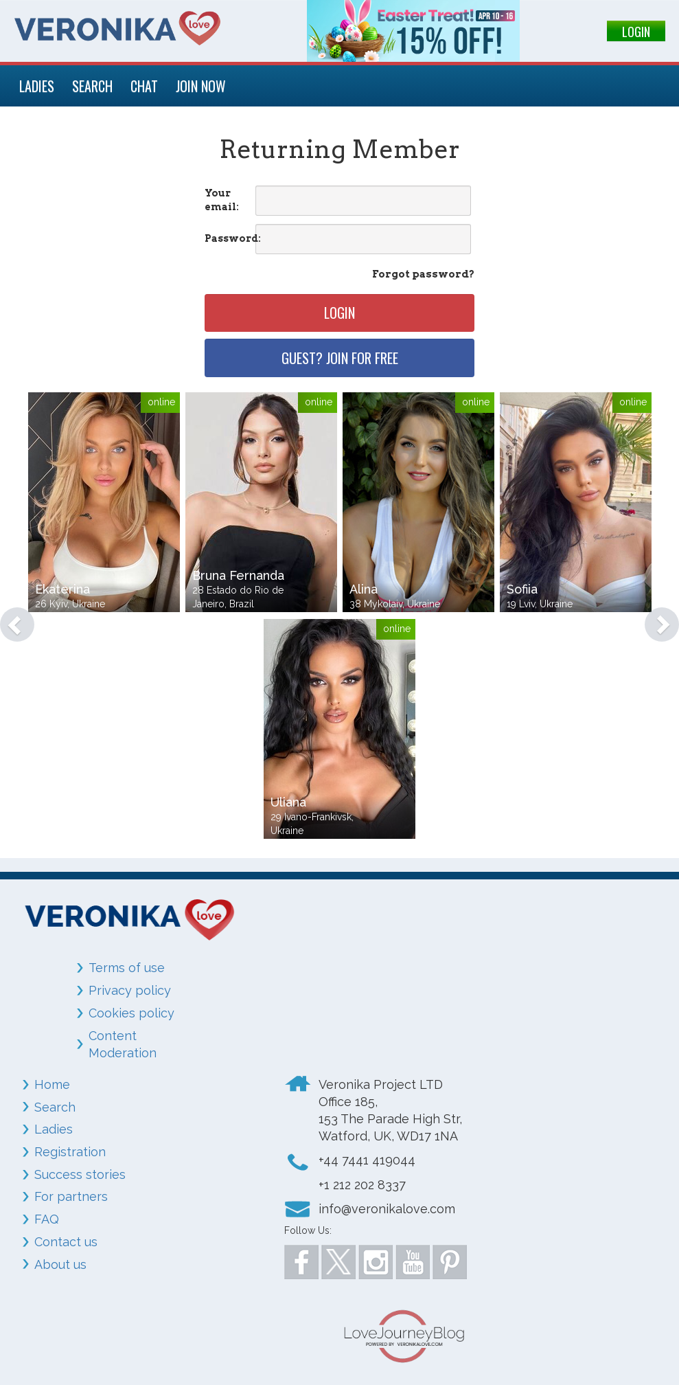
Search (55, 1107)
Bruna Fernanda (238, 575)
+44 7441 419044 (367, 1160)
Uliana (288, 802)
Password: (229, 238)
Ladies (53, 1129)
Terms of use (127, 967)
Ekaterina (62, 589)
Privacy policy (130, 990)
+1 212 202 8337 (362, 1185)
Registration (70, 1152)
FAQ (46, 1219)
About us (60, 1264)
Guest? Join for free (339, 358)
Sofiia (522, 589)
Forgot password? (423, 274)
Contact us (65, 1242)
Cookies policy (131, 1013)
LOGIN (636, 32)
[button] (10, 617)
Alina (363, 589)
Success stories (80, 1174)
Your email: (222, 200)
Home (52, 1084)
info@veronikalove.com (387, 1209)
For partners (71, 1196)
